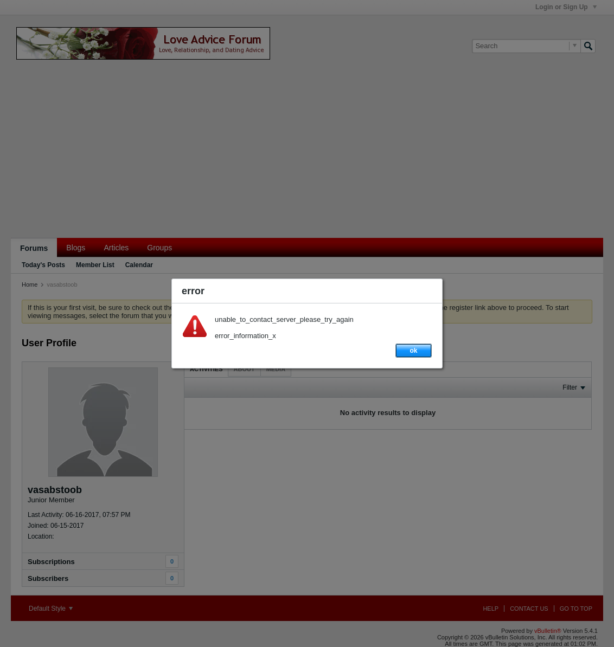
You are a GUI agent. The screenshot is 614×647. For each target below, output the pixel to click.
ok (413, 350)
